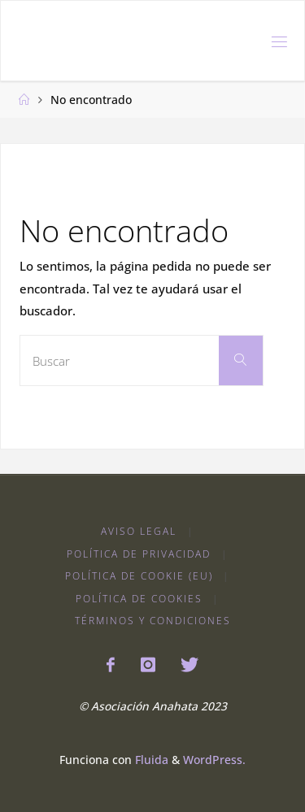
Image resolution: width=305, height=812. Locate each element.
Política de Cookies (139, 599)
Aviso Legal (138, 531)
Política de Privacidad (139, 554)
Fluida (150, 759)
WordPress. (214, 759)
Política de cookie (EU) (139, 576)
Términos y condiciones (153, 620)
